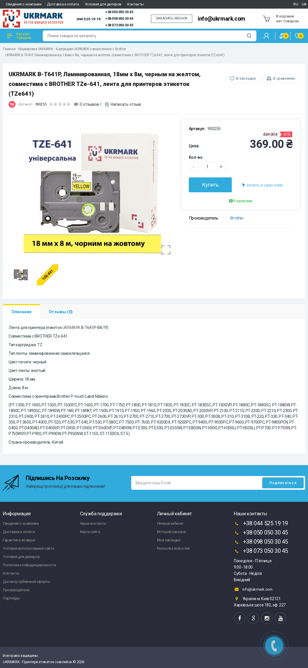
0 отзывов (89, 104)
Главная (9, 49)
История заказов (171, 532)
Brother (237, 218)
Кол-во (196, 157)
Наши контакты (93, 523)
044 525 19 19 (88, 19)
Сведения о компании (23, 4)
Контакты (135, 4)
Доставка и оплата (63, 4)
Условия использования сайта (28, 548)
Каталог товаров (19, 36)
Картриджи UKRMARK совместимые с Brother (91, 49)
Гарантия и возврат (19, 540)
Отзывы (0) (60, 311)
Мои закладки (169, 540)
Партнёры (11, 598)
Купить (210, 185)
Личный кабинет (170, 523)
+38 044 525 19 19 (261, 524)
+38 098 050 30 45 (119, 19)
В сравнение (284, 78)
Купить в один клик (262, 185)
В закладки (246, 78)
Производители (16, 590)
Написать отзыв (126, 104)
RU (295, 4)
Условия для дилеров (103, 4)
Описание (21, 311)
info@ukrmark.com (221, 18)
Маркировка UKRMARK (35, 49)
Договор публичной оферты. (27, 581)
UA (304, 4)
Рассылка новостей (173, 548)
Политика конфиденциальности (29, 565)
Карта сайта (90, 532)
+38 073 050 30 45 (119, 25)
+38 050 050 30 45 (119, 12)
